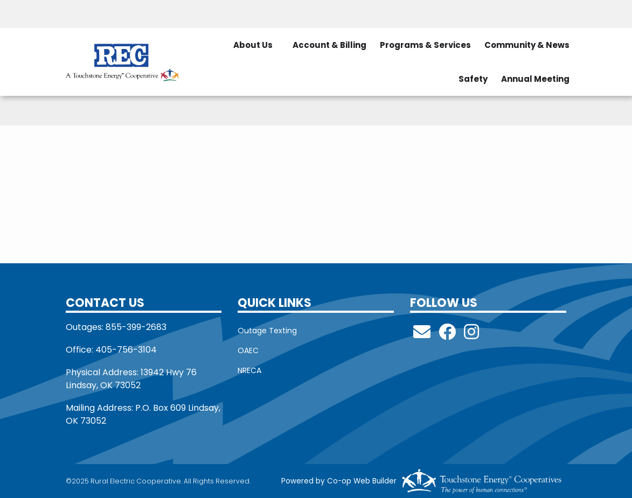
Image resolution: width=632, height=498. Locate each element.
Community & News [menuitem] (527, 45)
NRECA (249, 370)
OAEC (248, 350)
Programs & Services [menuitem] (425, 45)
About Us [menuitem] (253, 45)
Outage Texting (267, 330)
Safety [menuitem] (473, 79)
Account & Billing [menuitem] (329, 45)
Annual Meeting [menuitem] (535, 79)
